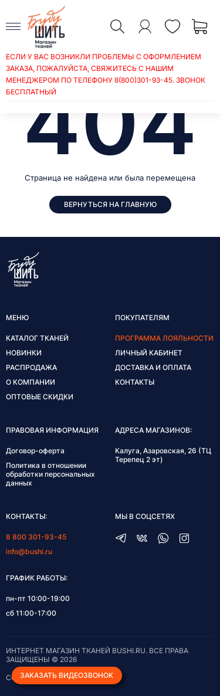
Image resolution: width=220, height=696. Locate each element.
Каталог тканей (37, 338)
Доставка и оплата (153, 367)
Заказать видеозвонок (66, 675)
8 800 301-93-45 (36, 536)
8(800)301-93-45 (143, 80)
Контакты (134, 382)
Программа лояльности (164, 338)
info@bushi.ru (29, 551)
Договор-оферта (35, 450)
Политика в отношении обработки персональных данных (50, 474)
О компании (30, 382)
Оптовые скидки (39, 396)
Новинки (24, 352)
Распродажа (31, 367)
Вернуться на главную (110, 204)
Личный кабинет (148, 352)
